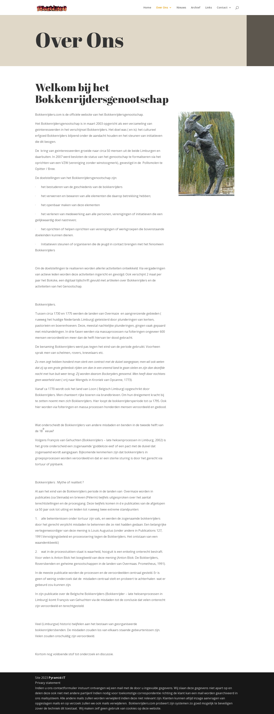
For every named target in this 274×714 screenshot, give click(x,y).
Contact (222, 7)
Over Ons (162, 7)
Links (208, 7)
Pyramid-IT (57, 678)
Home (147, 7)
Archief (195, 7)
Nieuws (181, 7)
